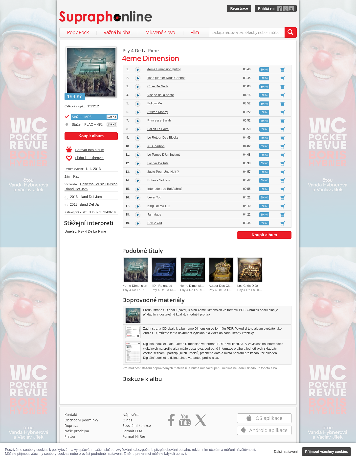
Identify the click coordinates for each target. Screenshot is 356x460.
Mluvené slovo (160, 32)
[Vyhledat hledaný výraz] (290, 32)
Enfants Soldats (158, 180)
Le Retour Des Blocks (162, 137)
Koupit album (91, 136)
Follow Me (154, 103)
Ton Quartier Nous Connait (166, 78)
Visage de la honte (160, 95)
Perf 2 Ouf (154, 223)
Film (194, 32)
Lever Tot (153, 197)
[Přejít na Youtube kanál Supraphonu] (184, 422)
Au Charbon (155, 146)
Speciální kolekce (137, 425)
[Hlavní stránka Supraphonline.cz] (106, 17)
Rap (76, 176)
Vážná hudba (117, 32)
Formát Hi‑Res (134, 436)
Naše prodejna (77, 431)
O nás (127, 420)
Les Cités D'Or (247, 286)
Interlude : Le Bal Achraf (164, 189)
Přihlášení (266, 8)
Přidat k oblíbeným (85, 158)
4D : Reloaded (162, 286)
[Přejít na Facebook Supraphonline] (171, 422)
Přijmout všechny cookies (326, 452)
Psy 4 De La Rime (92, 231)
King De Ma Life (158, 206)
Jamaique (154, 214)
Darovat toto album (85, 149)
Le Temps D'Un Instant (163, 154)
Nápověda (131, 414)
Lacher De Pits (157, 163)
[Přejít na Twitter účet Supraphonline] (200, 422)
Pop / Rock (78, 32)
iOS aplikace (264, 418)
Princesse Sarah (159, 120)
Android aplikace (264, 430)
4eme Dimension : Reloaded (200, 286)
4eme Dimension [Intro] (163, 69)
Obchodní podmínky (81, 420)
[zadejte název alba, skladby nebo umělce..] (247, 32)
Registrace (239, 8)
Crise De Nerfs (157, 86)
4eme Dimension (135, 286)
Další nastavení (286, 452)
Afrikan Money (157, 112)
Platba (70, 436)
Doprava (71, 425)
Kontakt (71, 414)
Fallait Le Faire (158, 129)
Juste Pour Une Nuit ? (163, 171)
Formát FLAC (133, 431)
